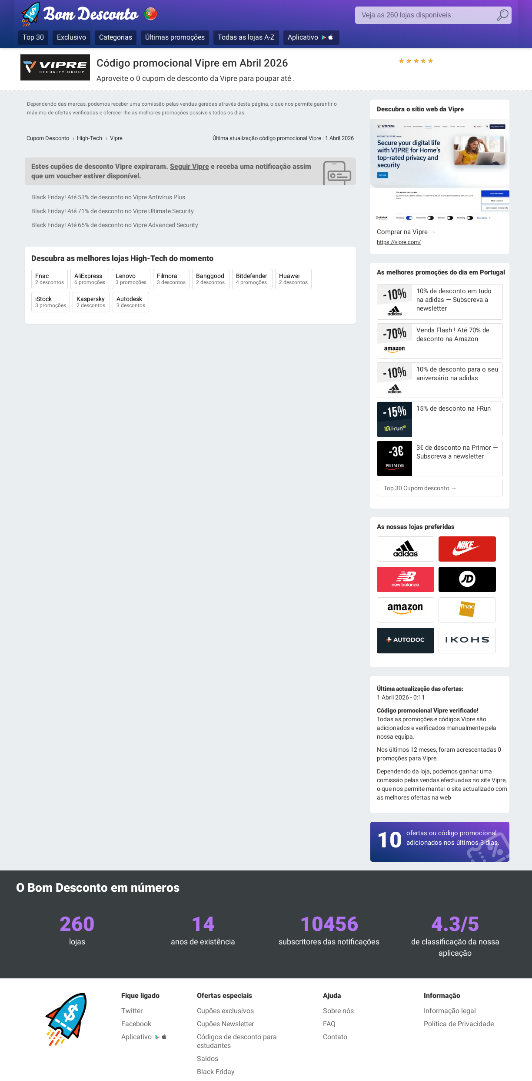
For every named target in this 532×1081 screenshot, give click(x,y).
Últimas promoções (175, 37)
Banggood (211, 279)
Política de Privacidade (459, 1024)
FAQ (329, 1024)
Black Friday (216, 1072)
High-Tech (89, 138)
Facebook (136, 1024)
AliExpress (89, 279)
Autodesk (130, 302)
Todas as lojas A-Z (246, 37)
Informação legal (450, 1011)
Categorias (115, 37)
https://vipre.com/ (399, 242)
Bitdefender (252, 279)
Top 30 (33, 37)
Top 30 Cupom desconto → (420, 488)
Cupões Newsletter (225, 1024)
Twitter (132, 1011)
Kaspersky (91, 302)
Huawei (293, 279)
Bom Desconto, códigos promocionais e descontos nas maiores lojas (98, 16)
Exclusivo (71, 37)
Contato (335, 1037)
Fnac (49, 279)
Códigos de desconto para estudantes (237, 1041)
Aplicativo (303, 37)
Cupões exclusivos (225, 1011)
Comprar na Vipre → (406, 232)
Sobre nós (338, 1011)
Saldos (207, 1058)
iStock (50, 302)
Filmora (171, 279)
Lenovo (131, 279)
